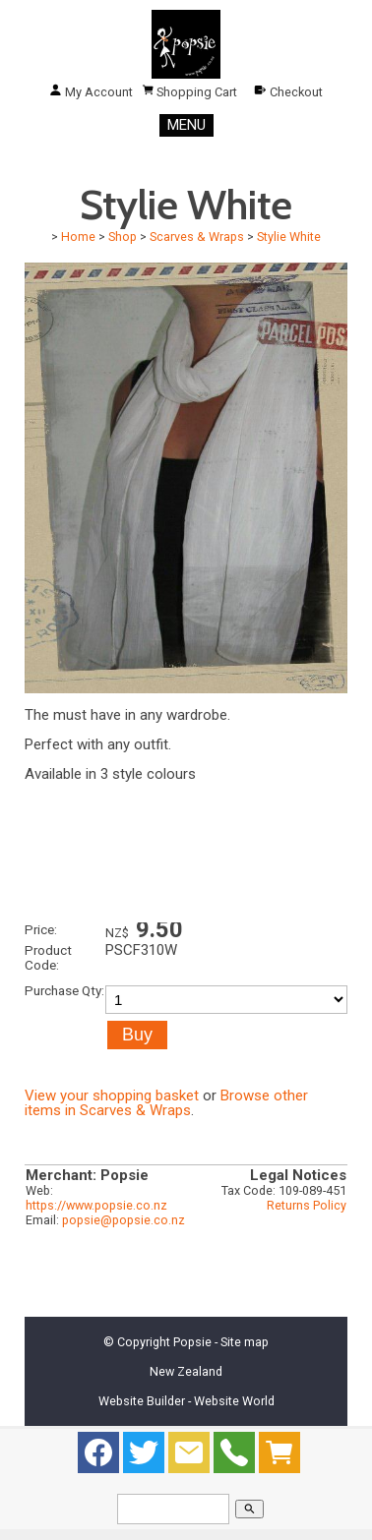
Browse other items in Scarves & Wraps (166, 1103)
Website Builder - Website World (186, 1400)
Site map (244, 1341)
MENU (186, 125)
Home (78, 236)
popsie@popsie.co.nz (123, 1220)
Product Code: (48, 957)
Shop (122, 236)
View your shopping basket (112, 1095)
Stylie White (289, 236)
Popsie (192, 1341)
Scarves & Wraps (197, 236)
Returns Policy (306, 1205)
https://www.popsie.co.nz (96, 1205)
